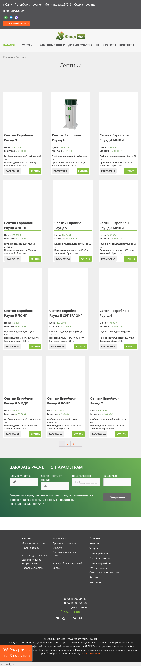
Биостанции (59, 538)
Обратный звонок (17, 23)
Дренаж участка (80, 45)
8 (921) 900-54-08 (75, 603)
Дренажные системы (33, 543)
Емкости (57, 547)
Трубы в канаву (30, 547)
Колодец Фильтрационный (67, 563)
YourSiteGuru (89, 638)
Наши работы (106, 45)
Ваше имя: (110, 475)
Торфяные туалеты (32, 567)
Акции (93, 577)
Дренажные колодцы (64, 543)
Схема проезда (84, 4)
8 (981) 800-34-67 (13, 11)
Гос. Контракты (99, 558)
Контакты (126, 45)
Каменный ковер (52, 45)
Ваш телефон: (81, 475)
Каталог (11, 45)
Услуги (29, 45)
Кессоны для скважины (35, 555)
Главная (8, 57)
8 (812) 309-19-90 (91, 653)
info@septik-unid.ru (72, 612)
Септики (27, 538)
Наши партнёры (100, 563)
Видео (56, 567)
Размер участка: (20, 475)
